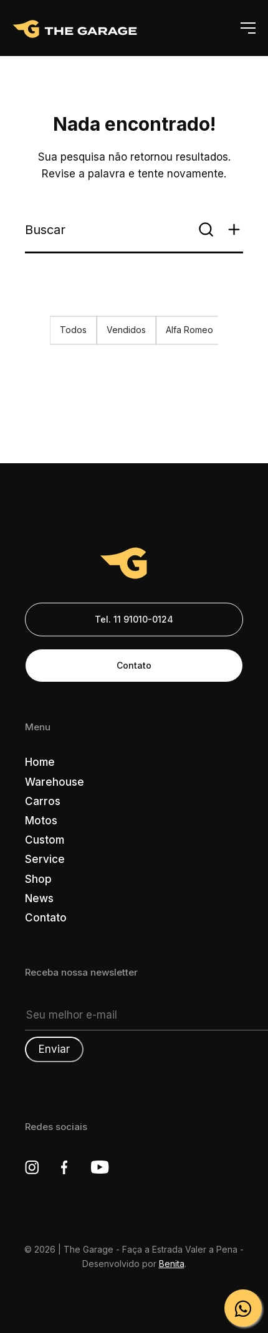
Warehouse (54, 782)
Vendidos (126, 329)
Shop (38, 879)
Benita (171, 1263)
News (39, 898)
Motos (41, 820)
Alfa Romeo (189, 329)
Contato (134, 665)
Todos (73, 329)
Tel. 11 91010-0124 (134, 619)
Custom (44, 840)
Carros (42, 801)
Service (45, 859)
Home (40, 762)
